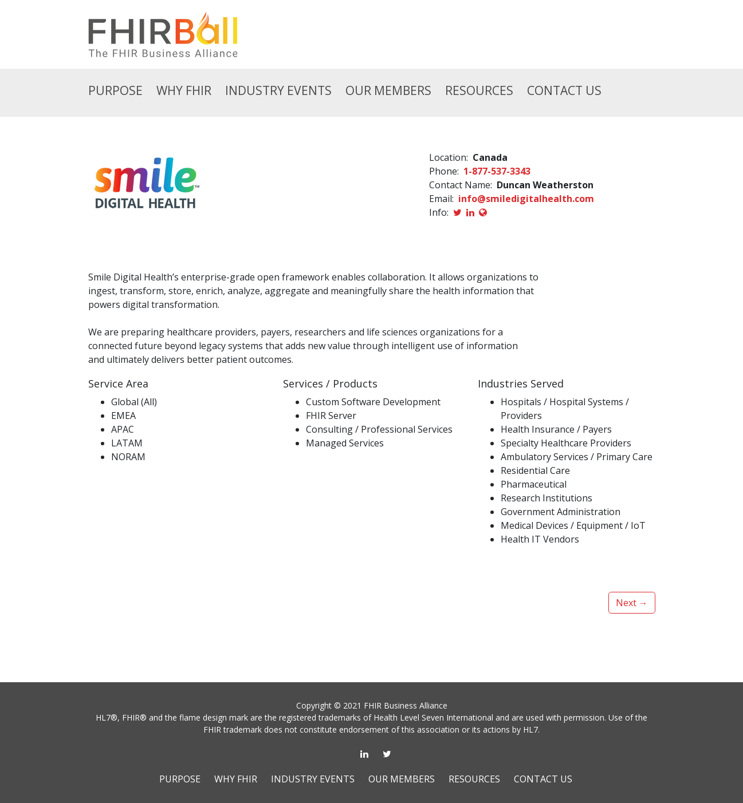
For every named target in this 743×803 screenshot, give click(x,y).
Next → (632, 602)
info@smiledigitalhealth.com (526, 198)
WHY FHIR (235, 779)
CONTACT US (564, 90)
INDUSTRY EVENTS (278, 90)
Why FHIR (183, 90)
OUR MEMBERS (388, 90)
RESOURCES (479, 90)
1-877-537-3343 (496, 171)
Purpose (115, 90)
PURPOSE (180, 779)
